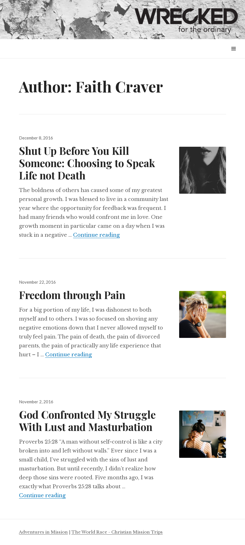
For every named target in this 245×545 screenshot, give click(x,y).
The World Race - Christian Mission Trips (117, 532)
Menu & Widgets (233, 54)
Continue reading (96, 235)
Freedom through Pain (72, 295)
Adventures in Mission (43, 532)
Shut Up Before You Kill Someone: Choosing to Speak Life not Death (87, 163)
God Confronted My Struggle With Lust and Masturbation (87, 420)
